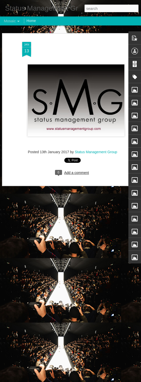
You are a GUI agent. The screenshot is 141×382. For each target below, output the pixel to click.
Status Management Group (96, 152)
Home (31, 21)
